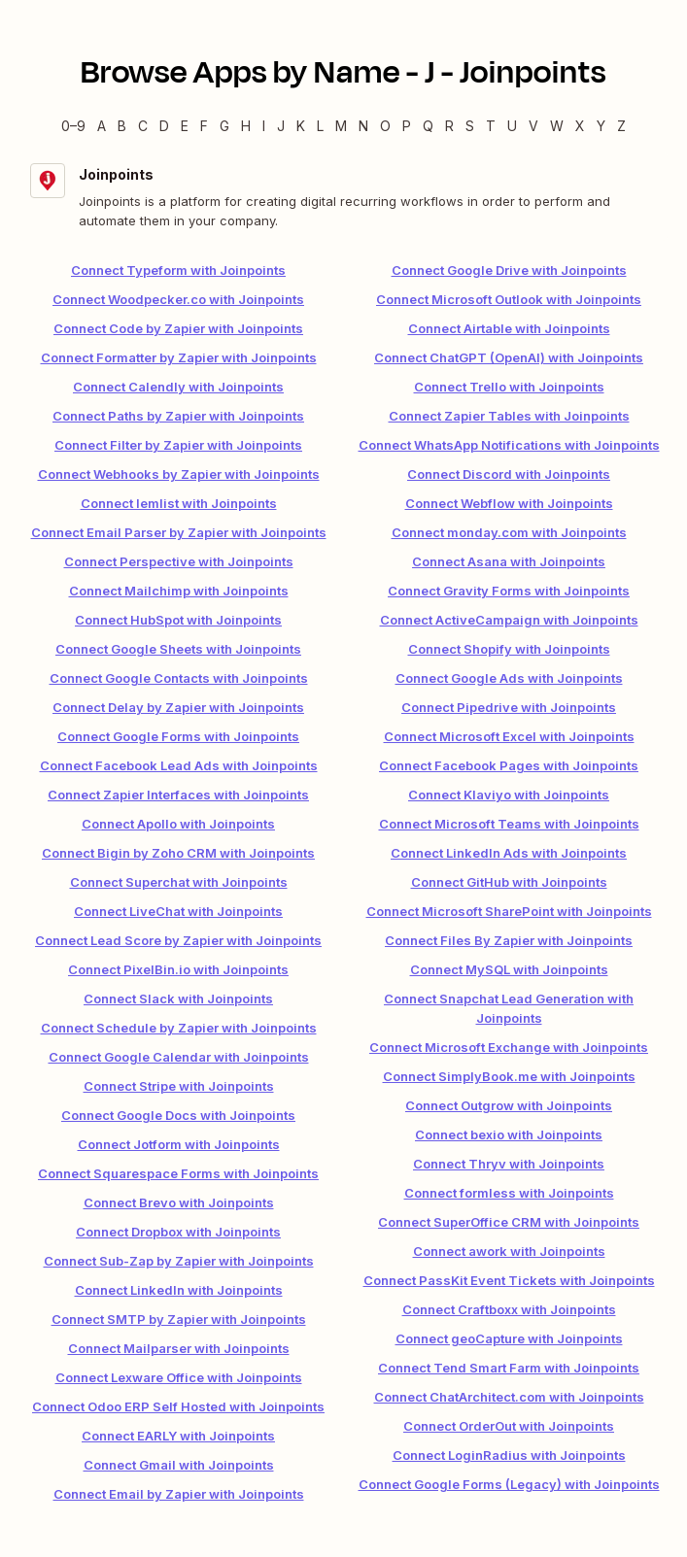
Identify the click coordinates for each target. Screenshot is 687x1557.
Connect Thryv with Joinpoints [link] (508, 1163)
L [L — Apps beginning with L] (320, 126)
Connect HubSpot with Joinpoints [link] (178, 619)
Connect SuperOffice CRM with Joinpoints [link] (508, 1222)
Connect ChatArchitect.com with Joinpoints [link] (509, 1397)
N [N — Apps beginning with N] (363, 126)
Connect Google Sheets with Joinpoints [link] (178, 649)
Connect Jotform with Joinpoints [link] (179, 1144)
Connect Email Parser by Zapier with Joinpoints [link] (178, 532)
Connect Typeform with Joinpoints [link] (178, 270)
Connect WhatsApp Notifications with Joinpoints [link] (509, 445)
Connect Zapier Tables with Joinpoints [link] (509, 415)
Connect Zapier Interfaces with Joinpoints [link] (178, 794)
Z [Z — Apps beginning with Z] (621, 126)
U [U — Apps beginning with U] (512, 126)
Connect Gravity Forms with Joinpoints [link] (509, 590)
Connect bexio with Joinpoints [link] (508, 1134)
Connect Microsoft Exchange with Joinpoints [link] (508, 1047)
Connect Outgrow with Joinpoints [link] (508, 1105)
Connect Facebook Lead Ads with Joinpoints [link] (179, 765)
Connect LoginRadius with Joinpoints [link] (509, 1455)
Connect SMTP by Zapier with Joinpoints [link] (179, 1319)
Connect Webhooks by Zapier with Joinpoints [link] (179, 474)
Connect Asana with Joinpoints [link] (508, 561)
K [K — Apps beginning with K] (300, 126)
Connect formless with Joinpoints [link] (509, 1193)
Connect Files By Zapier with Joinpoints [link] (509, 940)
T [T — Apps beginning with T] (491, 126)
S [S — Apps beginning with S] (469, 126)
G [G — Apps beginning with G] (224, 126)
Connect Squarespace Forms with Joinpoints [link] (178, 1173)
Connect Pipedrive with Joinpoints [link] (508, 707)
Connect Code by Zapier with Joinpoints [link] (178, 328)
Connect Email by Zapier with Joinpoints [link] (178, 1494)
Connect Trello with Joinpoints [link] (509, 386)
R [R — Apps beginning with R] (449, 126)
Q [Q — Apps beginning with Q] (428, 126)
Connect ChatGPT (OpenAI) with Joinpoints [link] (508, 357)
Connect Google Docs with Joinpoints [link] (178, 1115)
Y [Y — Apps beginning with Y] (601, 126)
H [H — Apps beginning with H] (246, 126)
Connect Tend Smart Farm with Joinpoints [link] (508, 1367)
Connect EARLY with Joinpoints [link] (178, 1435)
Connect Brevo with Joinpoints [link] (179, 1202)
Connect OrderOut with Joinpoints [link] (508, 1426)
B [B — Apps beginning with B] (122, 126)
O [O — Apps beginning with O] (385, 126)
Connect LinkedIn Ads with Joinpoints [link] (509, 853)
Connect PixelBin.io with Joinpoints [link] (178, 969)
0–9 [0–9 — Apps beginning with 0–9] (73, 126)
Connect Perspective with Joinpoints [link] (178, 561)
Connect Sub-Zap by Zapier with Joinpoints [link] (179, 1261)
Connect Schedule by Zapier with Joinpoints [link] (179, 1027)
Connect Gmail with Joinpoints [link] (179, 1464)
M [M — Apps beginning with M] (341, 126)
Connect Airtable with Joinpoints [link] (509, 328)
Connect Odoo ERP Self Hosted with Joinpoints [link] (178, 1406)
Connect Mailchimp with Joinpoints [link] (179, 590)
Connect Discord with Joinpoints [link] (508, 474)
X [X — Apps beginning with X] (580, 126)
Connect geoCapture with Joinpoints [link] (509, 1338)
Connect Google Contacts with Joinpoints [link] (179, 678)
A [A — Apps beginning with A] (101, 126)
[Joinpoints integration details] (343, 196)
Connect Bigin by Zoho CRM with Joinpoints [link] (178, 853)
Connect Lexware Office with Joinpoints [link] (178, 1377)
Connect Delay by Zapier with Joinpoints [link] (178, 707)
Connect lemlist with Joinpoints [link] (179, 503)
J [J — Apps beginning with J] (281, 126)
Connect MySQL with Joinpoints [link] (509, 969)
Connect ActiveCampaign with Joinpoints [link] (509, 619)
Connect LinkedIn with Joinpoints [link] (179, 1290)
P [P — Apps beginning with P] (406, 126)
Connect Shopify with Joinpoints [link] (509, 649)
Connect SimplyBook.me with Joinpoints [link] (509, 1076)
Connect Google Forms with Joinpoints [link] (178, 736)
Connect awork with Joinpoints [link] (509, 1251)
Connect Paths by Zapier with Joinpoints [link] (178, 415)
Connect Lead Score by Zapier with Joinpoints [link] (178, 940)
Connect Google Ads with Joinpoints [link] (509, 678)
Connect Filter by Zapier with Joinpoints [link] (178, 445)
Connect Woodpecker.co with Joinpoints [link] (178, 299)
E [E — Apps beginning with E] (185, 126)
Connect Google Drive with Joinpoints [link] (509, 270)
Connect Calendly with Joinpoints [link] (178, 386)
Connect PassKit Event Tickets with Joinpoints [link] (509, 1280)
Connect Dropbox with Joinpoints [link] (178, 1231)
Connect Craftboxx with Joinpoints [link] (509, 1309)
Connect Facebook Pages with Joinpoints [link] (508, 765)
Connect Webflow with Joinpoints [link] (509, 503)
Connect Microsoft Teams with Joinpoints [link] (509, 823)
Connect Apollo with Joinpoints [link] (178, 823)
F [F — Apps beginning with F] (204, 126)
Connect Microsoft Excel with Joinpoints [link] (509, 736)
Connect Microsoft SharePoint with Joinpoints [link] (509, 911)
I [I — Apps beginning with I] (263, 126)
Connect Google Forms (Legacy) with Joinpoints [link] (509, 1484)
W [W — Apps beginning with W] (557, 126)
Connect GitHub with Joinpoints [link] (509, 882)
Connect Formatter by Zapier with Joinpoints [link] (179, 357)
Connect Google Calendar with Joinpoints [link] (179, 1057)
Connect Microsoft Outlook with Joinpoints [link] (508, 299)
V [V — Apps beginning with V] (533, 126)
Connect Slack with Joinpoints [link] (178, 998)
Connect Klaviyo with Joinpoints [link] (508, 794)
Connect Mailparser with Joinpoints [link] (179, 1348)
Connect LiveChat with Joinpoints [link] (178, 911)
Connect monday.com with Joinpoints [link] (509, 532)
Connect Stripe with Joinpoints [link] (179, 1086)
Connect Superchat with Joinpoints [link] (179, 882)
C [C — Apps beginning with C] (143, 126)
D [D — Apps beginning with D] (164, 126)
